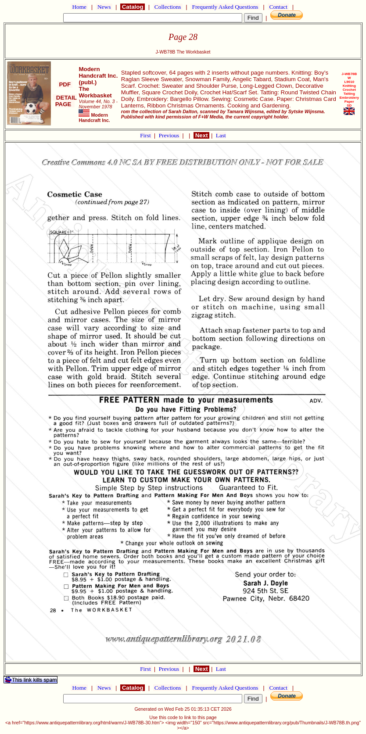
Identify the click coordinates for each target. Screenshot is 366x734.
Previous (170, 135)
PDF (64, 84)
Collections (168, 7)
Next (201, 135)
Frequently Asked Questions (225, 7)
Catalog (132, 7)
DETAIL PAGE (65, 100)
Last (221, 135)
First (146, 135)
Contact (278, 7)
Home (79, 7)
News (104, 7)
